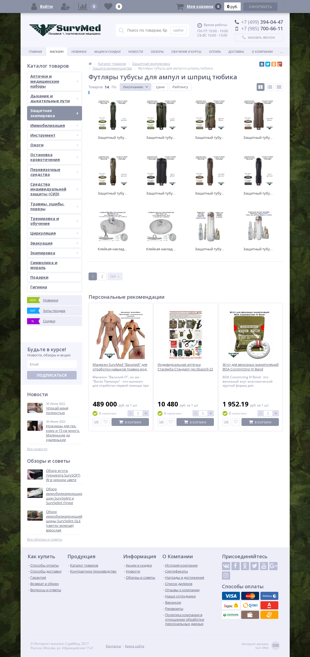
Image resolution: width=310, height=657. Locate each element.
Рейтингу (180, 86)
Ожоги (54, 144)
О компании (262, 52)
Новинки (78, 52)
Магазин (57, 52)
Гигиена (38, 287)
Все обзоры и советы (44, 539)
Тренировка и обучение (54, 221)
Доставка (236, 52)
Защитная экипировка (54, 113)
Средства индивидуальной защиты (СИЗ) (54, 189)
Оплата (215, 52)
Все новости (37, 449)
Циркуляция (54, 233)
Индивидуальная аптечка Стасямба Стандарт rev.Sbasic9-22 (185, 367)
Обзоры (157, 52)
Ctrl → (115, 276)
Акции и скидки (107, 52)
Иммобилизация (54, 125)
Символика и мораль (43, 265)
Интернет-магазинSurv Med (261, 646)
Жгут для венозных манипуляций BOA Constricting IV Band (251, 367)
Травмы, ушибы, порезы (54, 206)
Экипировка (54, 252)
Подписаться (52, 375)
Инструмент (54, 135)
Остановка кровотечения (54, 157)
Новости (135, 52)
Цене (160, 86)
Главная (35, 52)
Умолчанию (133, 86)
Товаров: (96, 86)
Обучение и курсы (186, 52)
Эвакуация (54, 243)
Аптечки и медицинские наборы (54, 81)
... (281, 52)
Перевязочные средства (54, 172)
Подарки (39, 277)
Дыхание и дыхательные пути (54, 98)
